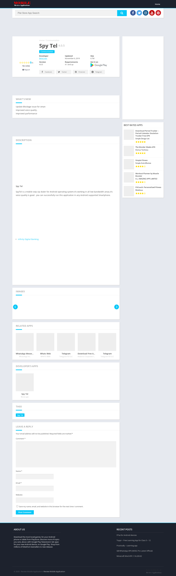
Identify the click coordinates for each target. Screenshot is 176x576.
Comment (20, 439)
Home (157, 4)
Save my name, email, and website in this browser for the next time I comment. (51, 507)
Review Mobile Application (54, 571)
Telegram (96, 72)
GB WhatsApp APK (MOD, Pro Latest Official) (135, 550)
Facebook (46, 72)
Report (26, 70)
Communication (52, 41)
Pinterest (79, 72)
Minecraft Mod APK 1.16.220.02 (129, 556)
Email (19, 483)
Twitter (62, 72)
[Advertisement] (88, 27)
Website (19, 495)
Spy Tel (20, 415)
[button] (121, 13)
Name (19, 472)
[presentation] (15, 307)
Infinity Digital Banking (28, 239)
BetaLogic (43, 59)
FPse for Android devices (127, 535)
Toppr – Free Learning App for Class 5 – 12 (134, 540)
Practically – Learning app (127, 545)
